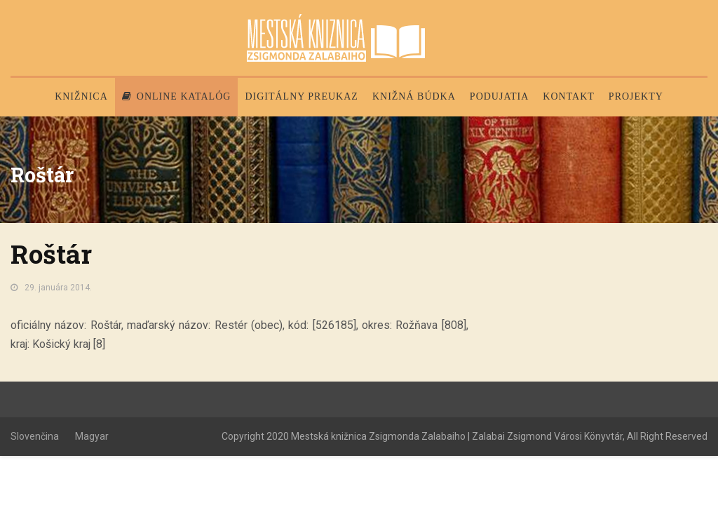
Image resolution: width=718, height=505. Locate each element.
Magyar (92, 436)
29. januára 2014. (58, 287)
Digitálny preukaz (301, 96)
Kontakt (569, 96)
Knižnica (81, 96)
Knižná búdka (414, 96)
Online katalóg (176, 96)
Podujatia (499, 96)
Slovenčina (35, 436)
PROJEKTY (636, 96)
